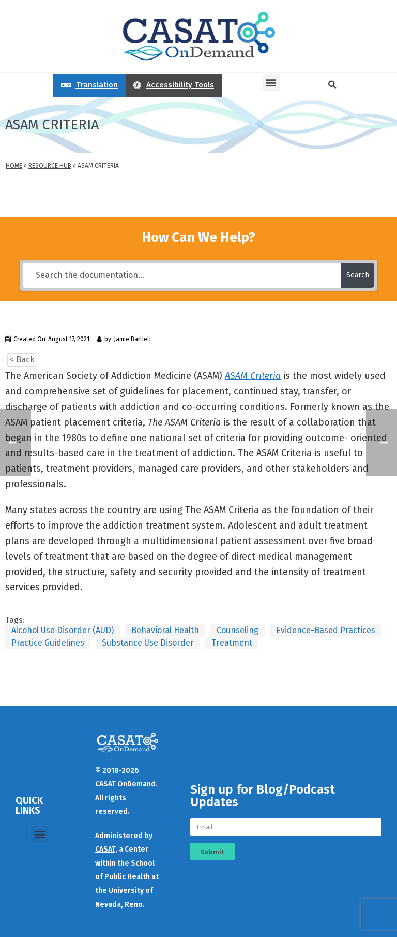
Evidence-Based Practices (325, 630)
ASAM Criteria (253, 376)
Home (14, 165)
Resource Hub (49, 165)
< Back (22, 359)
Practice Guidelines (47, 643)
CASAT (105, 849)
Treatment (231, 643)
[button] (271, 82)
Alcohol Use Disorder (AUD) (62, 630)
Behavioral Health (165, 630)
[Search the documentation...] (182, 275)
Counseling (237, 630)
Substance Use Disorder (148, 643)
